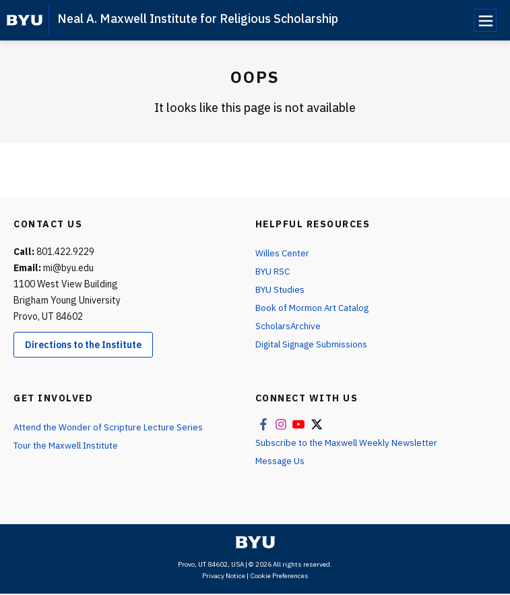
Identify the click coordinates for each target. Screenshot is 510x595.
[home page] (24, 20)
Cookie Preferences (279, 577)
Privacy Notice (223, 577)
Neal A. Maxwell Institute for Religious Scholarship (197, 18)
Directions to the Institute (83, 345)
